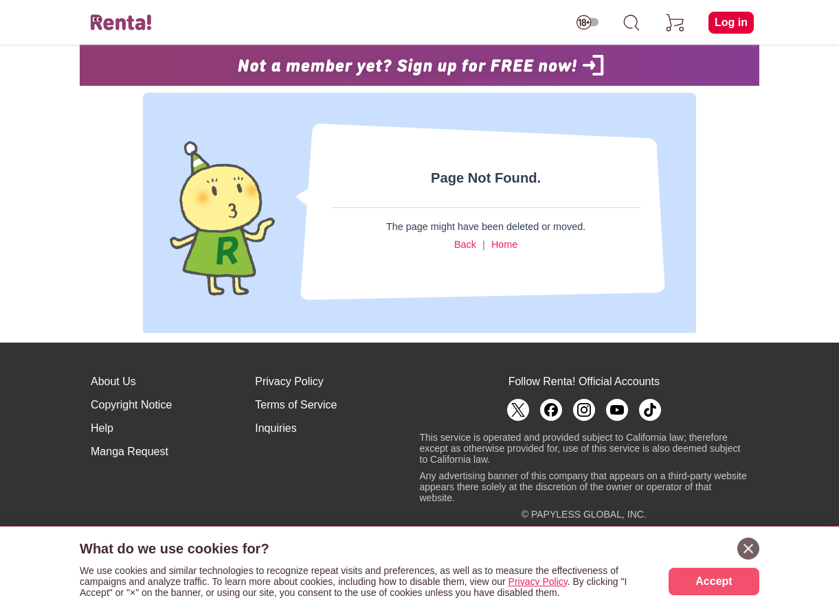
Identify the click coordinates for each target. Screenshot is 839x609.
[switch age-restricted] (588, 22)
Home (504, 244)
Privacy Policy (289, 381)
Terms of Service (296, 405)
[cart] (675, 23)
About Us (113, 381)
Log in (731, 22)
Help (102, 428)
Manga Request (129, 451)
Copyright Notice (131, 405)
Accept (713, 581)
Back (465, 244)
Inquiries (275, 428)
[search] (631, 23)
